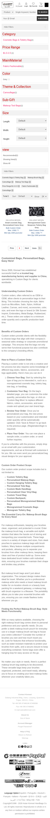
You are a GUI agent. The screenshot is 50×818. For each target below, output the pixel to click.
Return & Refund (25, 735)
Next (27, 248)
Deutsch (41, 793)
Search (42, 12)
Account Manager (25, 723)
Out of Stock (25, 718)
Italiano (15, 796)
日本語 (38, 796)
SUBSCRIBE (42, 18)
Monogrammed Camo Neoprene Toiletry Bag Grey (36, 225)
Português (32, 793)
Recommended (10, 155)
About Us (25, 715)
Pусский (23, 796)
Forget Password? (25, 727)
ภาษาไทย (21, 800)
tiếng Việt (30, 800)
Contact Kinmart (25, 694)
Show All (6, 163)
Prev (12, 248)
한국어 (31, 796)
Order (41, 6)
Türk (38, 800)
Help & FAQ (25, 732)
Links (25, 743)
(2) (10, 92)
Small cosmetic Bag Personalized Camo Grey (13, 224)
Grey (6, 79)
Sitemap (25, 738)
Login (26, 6)
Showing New (10, 159)
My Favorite (33, 6)
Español (22, 793)
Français (7, 796)
